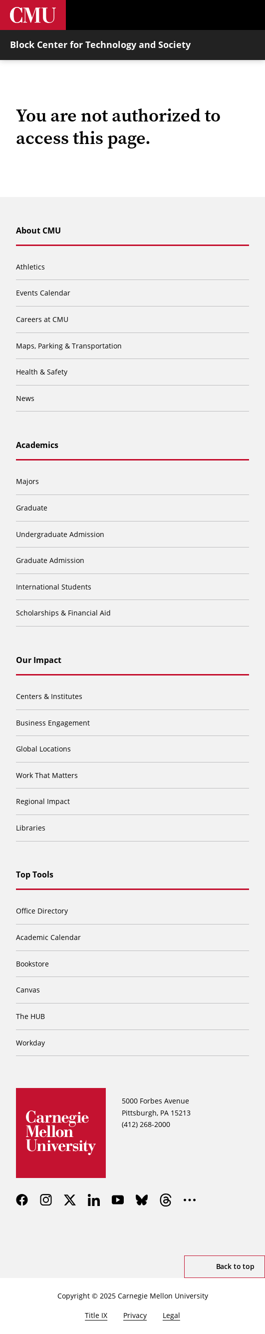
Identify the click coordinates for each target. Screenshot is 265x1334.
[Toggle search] (220, 15)
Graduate (31, 507)
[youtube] (118, 1200)
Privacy (135, 1315)
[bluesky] (142, 1200)
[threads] (166, 1200)
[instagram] (46, 1200)
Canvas (28, 989)
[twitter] (70, 1200)
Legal (171, 1315)
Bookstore (32, 963)
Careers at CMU (42, 319)
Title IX (96, 1315)
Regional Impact (43, 801)
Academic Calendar (48, 937)
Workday (30, 1043)
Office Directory (42, 911)
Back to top (235, 1266)
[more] (190, 1200)
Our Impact (38, 660)
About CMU (38, 230)
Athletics (30, 267)
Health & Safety (41, 371)
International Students (53, 587)
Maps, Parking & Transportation (69, 345)
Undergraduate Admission (60, 534)
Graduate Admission (50, 560)
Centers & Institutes (49, 696)
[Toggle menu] (250, 15)
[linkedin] (94, 1200)
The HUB (30, 1016)
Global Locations (43, 749)
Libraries (30, 827)
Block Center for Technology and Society (100, 44)
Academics (37, 445)
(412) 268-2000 (146, 1124)
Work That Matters (47, 775)
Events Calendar (43, 293)
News (25, 398)
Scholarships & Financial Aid (63, 613)
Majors (27, 481)
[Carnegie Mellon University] (33, 15)
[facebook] (22, 1200)
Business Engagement (53, 723)
